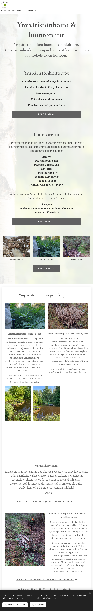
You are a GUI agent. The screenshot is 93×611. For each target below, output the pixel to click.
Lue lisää (46, 493)
